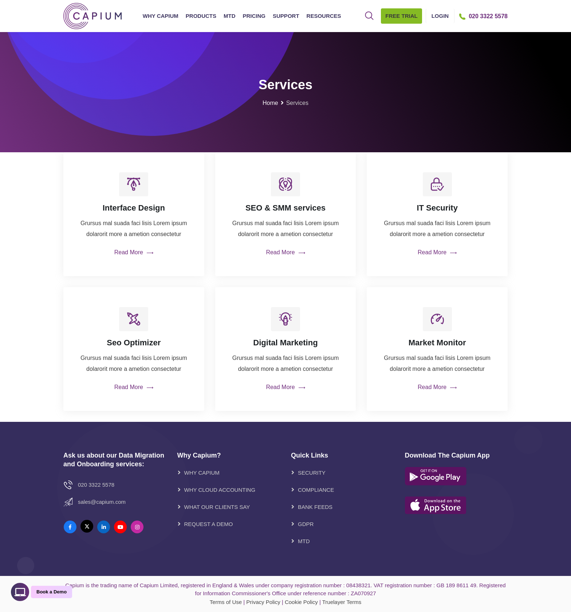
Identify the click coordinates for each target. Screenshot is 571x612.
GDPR (306, 524)
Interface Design (134, 207)
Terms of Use (226, 602)
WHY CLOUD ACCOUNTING (220, 490)
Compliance (316, 490)
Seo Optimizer (134, 342)
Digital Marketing (285, 342)
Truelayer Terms (342, 602)
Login (440, 16)
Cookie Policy (301, 602)
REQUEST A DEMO (208, 524)
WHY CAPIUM (202, 473)
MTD (230, 16)
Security (312, 473)
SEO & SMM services (285, 207)
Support (286, 16)
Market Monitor (437, 342)
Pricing (254, 16)
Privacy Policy (263, 602)
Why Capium (160, 16)
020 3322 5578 (96, 485)
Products (201, 16)
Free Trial (401, 16)
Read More (133, 252)
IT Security (437, 207)
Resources (324, 16)
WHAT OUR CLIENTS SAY (217, 507)
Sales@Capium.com (102, 502)
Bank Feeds (315, 507)
